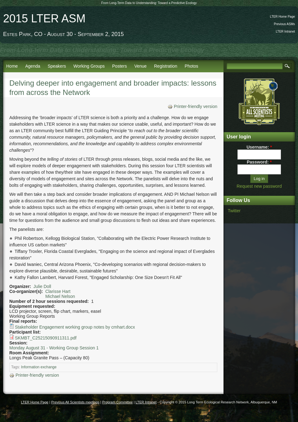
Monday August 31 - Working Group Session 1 (54, 347)
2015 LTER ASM (44, 18)
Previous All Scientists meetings (75, 402)
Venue (140, 66)
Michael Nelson (60, 296)
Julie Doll (42, 286)
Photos (191, 66)
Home (12, 66)
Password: (259, 161)
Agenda (32, 66)
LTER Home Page (282, 16)
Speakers (56, 66)
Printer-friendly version (192, 106)
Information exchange (38, 367)
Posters (119, 66)
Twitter (234, 210)
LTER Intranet (285, 31)
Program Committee (117, 402)
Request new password (259, 186)
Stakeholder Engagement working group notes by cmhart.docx (75, 327)
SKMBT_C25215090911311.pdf (45, 337)
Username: (259, 147)
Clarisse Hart (57, 291)
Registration (165, 66)
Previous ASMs (284, 24)
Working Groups (89, 66)
